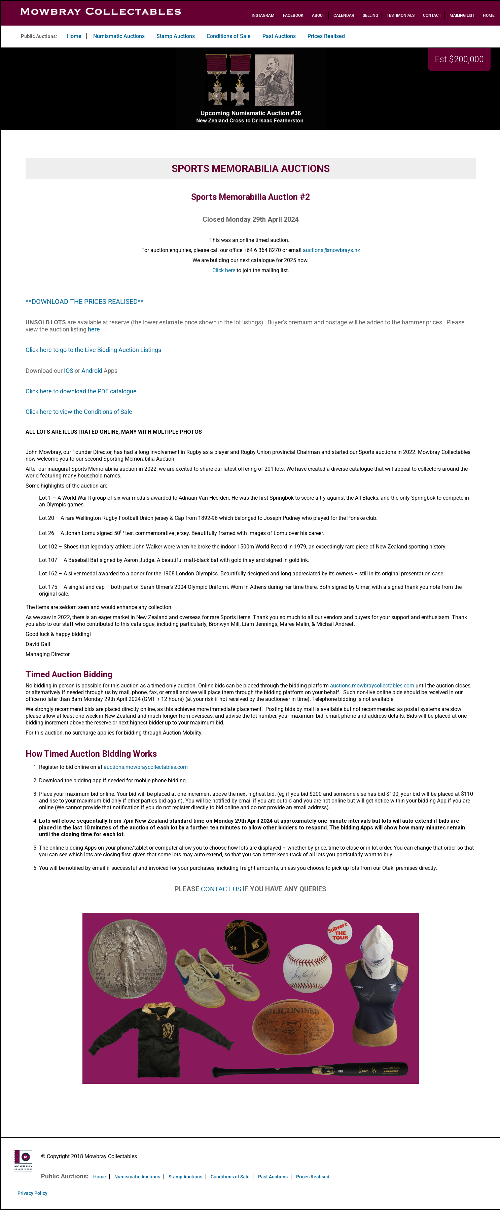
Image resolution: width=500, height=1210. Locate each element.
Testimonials (401, 15)
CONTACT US (221, 889)
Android (91, 370)
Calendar (343, 15)
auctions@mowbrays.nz (331, 250)
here (94, 329)
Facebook (293, 15)
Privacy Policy (32, 1193)
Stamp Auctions (175, 36)
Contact (432, 15)
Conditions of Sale (229, 36)
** (29, 301)
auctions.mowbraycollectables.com (372, 685)
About (318, 15)
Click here (223, 270)
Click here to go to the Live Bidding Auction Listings (93, 349)
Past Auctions (279, 36)
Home (489, 15)
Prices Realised (326, 36)
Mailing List (462, 15)
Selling (370, 15)
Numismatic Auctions (119, 36)
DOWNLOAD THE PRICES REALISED (85, 301)
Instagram (263, 15)
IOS (68, 370)
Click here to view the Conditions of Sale (79, 411)
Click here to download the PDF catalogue (81, 391)
